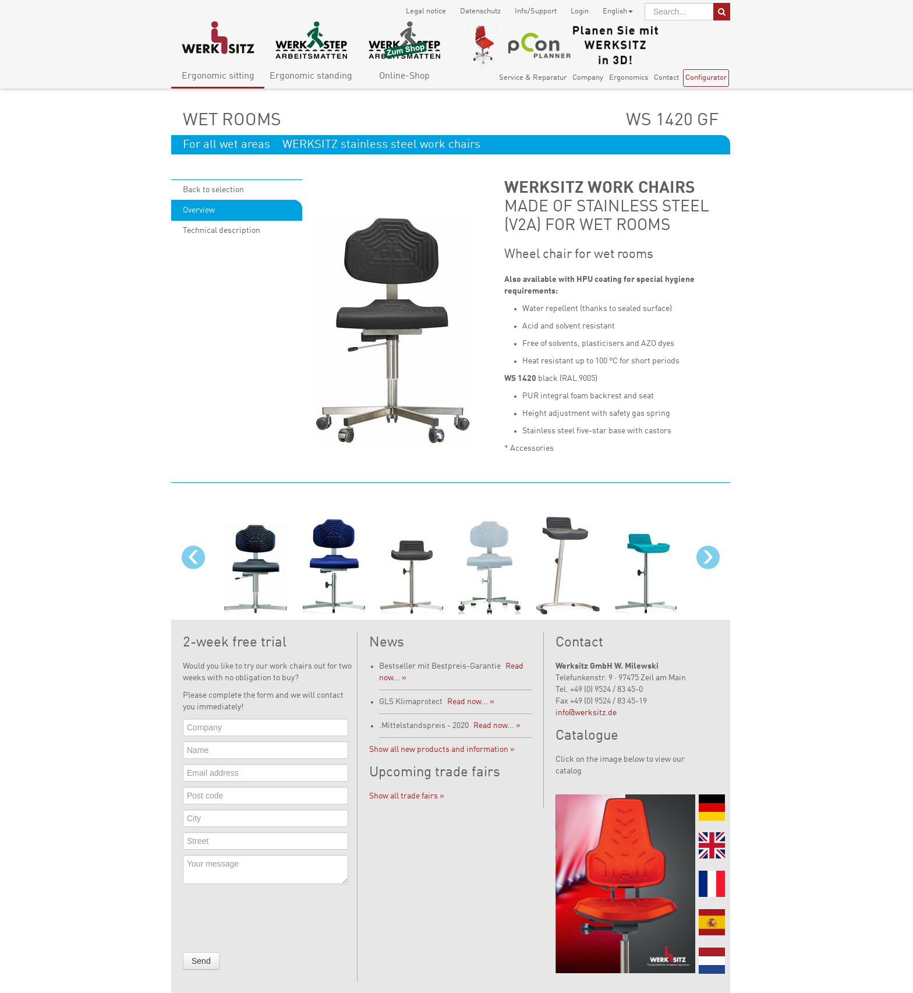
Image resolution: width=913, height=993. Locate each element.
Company (587, 78)
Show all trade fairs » (406, 796)
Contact (666, 78)
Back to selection (213, 190)
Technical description (221, 231)
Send (201, 961)
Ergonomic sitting (218, 76)
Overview (199, 210)
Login (580, 11)
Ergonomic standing (311, 76)
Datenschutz (480, 11)
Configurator (706, 78)
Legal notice (426, 11)
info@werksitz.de (586, 713)
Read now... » (470, 702)
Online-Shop (404, 76)
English (618, 11)
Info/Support (536, 11)
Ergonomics (628, 78)
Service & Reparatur (533, 78)
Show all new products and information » (442, 749)
